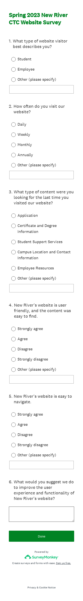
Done (41, 536)
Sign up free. (63, 563)
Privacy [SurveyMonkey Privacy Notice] (31, 587)
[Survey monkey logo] (41, 557)
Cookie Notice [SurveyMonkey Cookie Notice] (47, 587)
